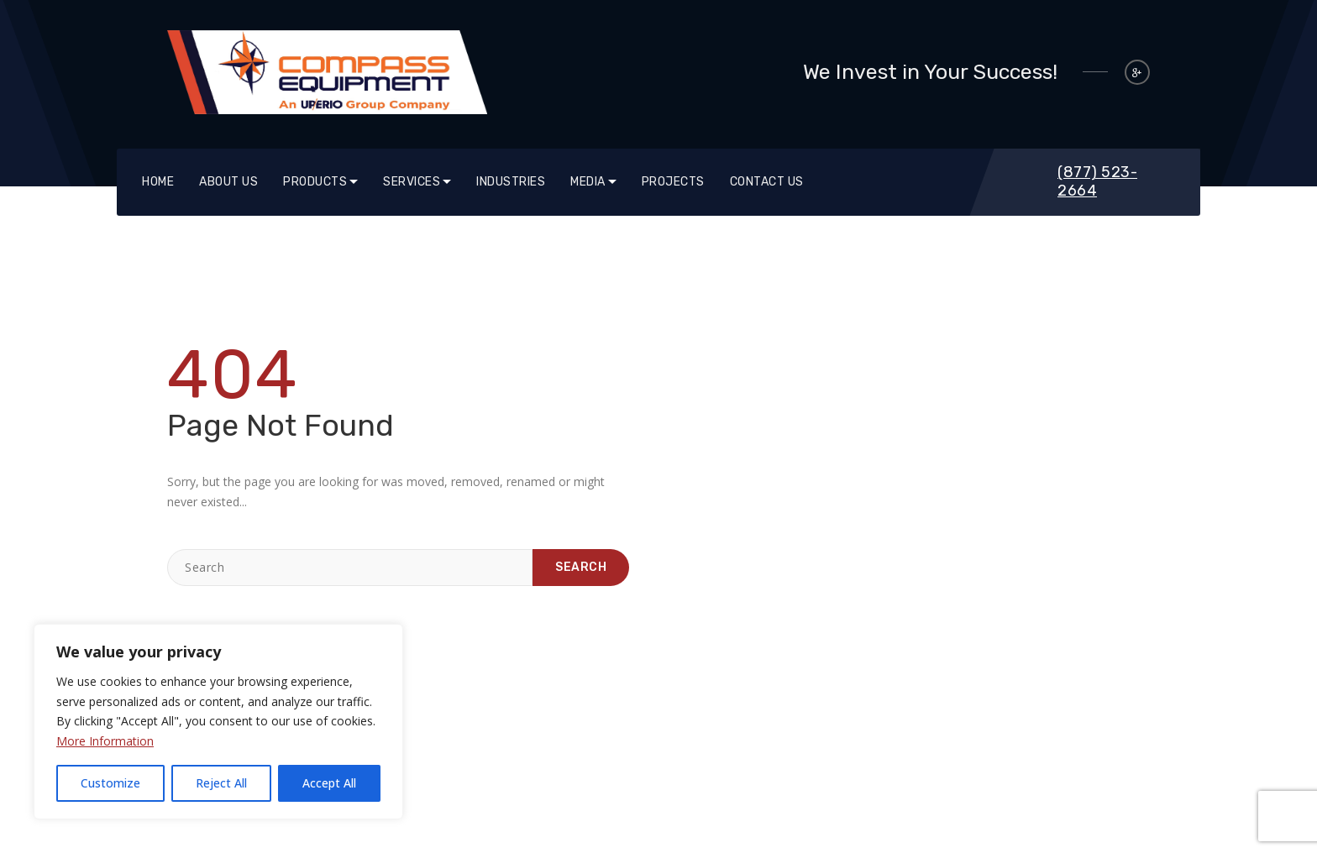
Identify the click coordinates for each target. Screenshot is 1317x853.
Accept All (329, 783)
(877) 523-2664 (1097, 181)
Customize (110, 783)
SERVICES (411, 182)
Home (158, 182)
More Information (105, 741)
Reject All (221, 783)
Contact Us (767, 182)
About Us (228, 182)
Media (588, 182)
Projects (673, 182)
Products (315, 182)
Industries (510, 182)
